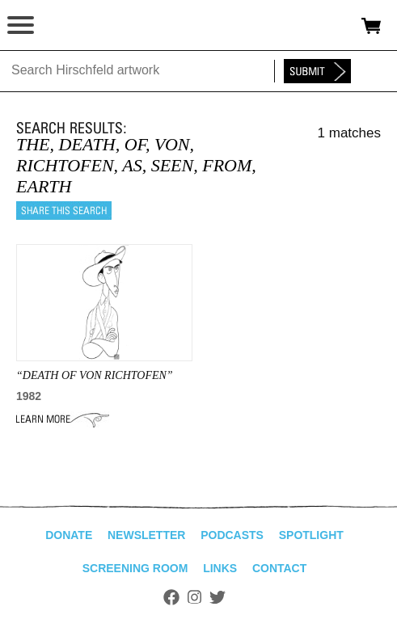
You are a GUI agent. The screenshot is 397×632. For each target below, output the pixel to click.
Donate (68, 535)
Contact (279, 568)
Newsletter (146, 535)
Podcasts (232, 535)
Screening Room (135, 568)
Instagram (194, 597)
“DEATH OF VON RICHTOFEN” (94, 375)
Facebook (171, 597)
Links (220, 568)
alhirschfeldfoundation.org (68, 26)
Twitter (217, 597)
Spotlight (311, 535)
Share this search (64, 210)
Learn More (62, 419)
